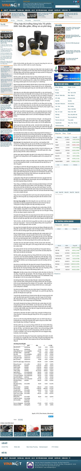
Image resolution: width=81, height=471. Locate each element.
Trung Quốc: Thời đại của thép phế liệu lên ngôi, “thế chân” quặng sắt (73, 29)
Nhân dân (17, 447)
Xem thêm (69, 10)
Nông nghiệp (28, 20)
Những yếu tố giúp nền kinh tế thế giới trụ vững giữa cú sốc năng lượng (6, 62)
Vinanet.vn (57, 273)
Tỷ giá (69, 133)
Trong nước (58, 225)
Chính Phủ (5, 447)
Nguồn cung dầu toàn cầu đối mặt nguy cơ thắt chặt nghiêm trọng (45, 14)
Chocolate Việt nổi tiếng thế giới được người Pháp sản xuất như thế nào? (73, 36)
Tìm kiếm (77, 4)
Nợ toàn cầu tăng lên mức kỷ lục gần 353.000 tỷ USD (6, 53)
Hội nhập (50, 10)
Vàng (63, 133)
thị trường (20, 419)
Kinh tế (6, 10)
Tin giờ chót (26, 1)
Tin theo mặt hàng (61, 84)
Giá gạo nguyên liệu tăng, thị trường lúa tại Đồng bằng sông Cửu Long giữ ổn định (6, 90)
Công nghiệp (12, 10)
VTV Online (55, 447)
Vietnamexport (43, 447)
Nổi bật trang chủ (6, 31)
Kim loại (13, 20)
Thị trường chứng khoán (64, 222)
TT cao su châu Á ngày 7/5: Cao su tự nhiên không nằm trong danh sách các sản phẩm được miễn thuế (37, 4)
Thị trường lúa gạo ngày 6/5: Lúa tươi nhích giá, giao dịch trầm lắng (71, 14)
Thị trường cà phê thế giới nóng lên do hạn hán (72, 59)
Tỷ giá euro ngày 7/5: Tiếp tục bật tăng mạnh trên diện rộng (6, 46)
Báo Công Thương (32, 447)
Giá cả (33, 10)
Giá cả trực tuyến (61, 130)
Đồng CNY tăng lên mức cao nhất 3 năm (33, 6)
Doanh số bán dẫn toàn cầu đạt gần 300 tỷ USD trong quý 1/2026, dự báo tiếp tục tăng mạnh (6, 144)
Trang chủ (1, 10)
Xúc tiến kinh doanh (41, 10)
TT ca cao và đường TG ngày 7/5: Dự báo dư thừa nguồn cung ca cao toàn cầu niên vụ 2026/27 (37, 8)
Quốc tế (66, 225)
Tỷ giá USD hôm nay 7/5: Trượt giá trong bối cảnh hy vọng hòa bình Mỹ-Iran (6, 50)
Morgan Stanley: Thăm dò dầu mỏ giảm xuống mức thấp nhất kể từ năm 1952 (73, 52)
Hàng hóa (27, 10)
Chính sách (65, 10)
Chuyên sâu (57, 10)
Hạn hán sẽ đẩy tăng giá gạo (72, 43)
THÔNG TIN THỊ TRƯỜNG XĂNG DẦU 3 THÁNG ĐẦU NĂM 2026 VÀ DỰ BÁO (6, 75)
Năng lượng (19, 20)
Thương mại (20, 10)
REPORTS (77, 84)
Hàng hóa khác (37, 20)
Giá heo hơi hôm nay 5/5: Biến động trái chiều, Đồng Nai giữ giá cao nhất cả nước (18, 14)
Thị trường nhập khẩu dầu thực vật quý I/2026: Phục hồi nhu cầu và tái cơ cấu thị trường (6, 57)
